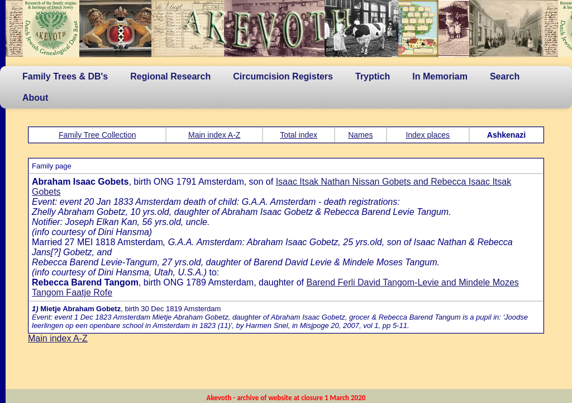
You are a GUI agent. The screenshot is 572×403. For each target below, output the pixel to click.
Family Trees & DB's (65, 76)
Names (360, 134)
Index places (428, 134)
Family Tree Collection (97, 134)
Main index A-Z (214, 134)
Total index (298, 134)
